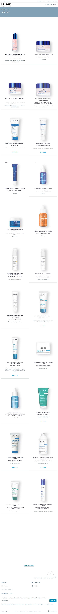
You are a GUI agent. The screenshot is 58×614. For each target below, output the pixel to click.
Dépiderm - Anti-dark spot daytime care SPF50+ (15, 275)
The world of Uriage (6, 1)
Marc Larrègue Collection (7, 593)
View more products (29, 565)
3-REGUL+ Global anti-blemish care (15, 506)
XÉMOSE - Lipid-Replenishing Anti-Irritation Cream (43, 460)
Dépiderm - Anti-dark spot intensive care (43, 275)
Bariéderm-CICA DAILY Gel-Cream (15, 190)
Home (3, 9)
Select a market (52, 611)
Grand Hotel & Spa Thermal (7, 589)
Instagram (35, 586)
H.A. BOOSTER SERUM (15, 413)
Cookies (35, 611)
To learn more (50, 604)
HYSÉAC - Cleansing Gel (43, 414)
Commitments (4, 582)
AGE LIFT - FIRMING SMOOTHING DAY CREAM (43, 506)
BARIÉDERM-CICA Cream (43, 145)
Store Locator (48, 1)
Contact (54, 1)
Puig (39, 611)
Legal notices (22, 611)
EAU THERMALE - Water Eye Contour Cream (15, 364)
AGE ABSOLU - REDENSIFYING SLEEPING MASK (43, 101)
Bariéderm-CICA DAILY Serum (43, 190)
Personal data (30, 611)
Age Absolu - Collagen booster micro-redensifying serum (15, 56)
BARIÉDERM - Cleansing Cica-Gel (14, 144)
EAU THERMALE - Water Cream (43, 317)
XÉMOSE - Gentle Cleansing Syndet (15, 459)
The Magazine (40, 1)
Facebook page (36, 582)
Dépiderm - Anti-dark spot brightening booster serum (43, 232)
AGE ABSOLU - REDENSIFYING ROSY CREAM (15, 100)
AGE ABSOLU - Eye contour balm (43, 56)
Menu (54, 4)
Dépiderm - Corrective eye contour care (15, 318)
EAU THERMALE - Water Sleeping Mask (43, 364)
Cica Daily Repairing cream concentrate (15, 232)
